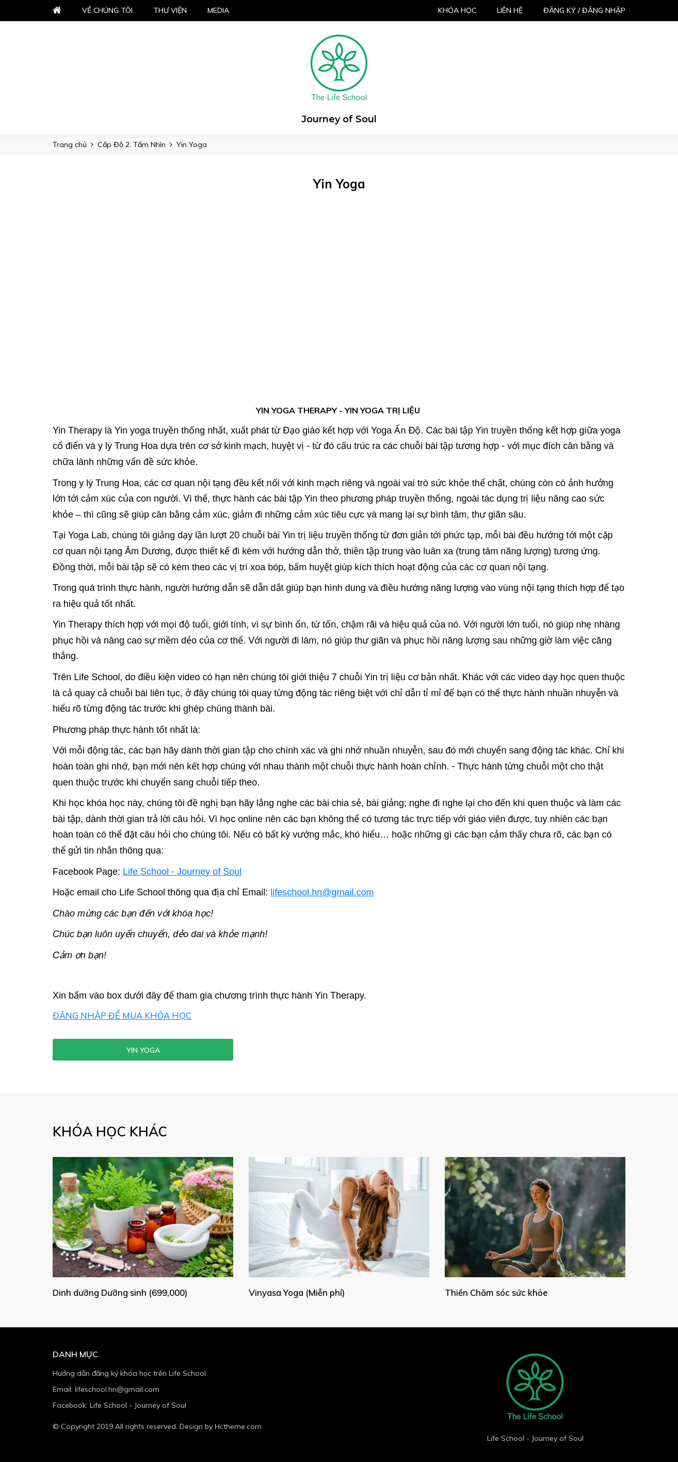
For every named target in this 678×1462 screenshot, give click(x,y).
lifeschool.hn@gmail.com (322, 892)
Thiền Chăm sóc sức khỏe (498, 1292)
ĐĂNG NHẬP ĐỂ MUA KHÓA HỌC (122, 1015)
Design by (221, 1426)
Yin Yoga (143, 1050)
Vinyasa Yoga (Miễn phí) (298, 1292)
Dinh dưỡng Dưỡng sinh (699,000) (122, 1292)
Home (57, 10)
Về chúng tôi (107, 10)
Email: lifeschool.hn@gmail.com (106, 1389)
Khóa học (457, 10)
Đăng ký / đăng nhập (584, 10)
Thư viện (170, 10)
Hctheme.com (238, 1426)
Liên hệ (510, 10)
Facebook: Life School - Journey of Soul (119, 1405)
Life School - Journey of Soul (182, 871)
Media (218, 10)
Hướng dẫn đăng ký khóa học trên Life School (129, 1373)
